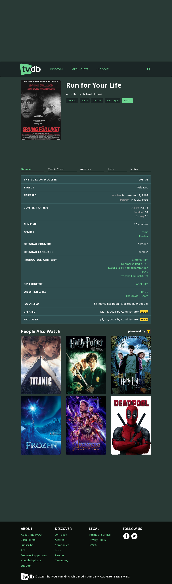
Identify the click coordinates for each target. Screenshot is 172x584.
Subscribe (27, 545)
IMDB (144, 291)
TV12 (145, 272)
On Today (61, 534)
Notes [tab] (134, 169)
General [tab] (26, 169)
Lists (58, 550)
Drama (144, 232)
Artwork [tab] (85, 169)
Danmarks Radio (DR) (134, 264)
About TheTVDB (31, 534)
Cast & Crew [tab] (56, 169)
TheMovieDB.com (136, 296)
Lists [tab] (111, 169)
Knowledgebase (31, 560)
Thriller (143, 236)
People (59, 555)
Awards (59, 539)
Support (102, 69)
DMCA (93, 545)
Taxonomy (61, 560)
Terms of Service (100, 534)
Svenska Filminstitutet (134, 276)
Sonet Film (141, 284)
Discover (56, 69)
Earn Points (79, 69)
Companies (62, 545)
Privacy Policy (97, 539)
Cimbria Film (140, 259)
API (23, 550)
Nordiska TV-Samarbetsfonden (128, 268)
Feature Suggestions (34, 555)
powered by (139, 331)
